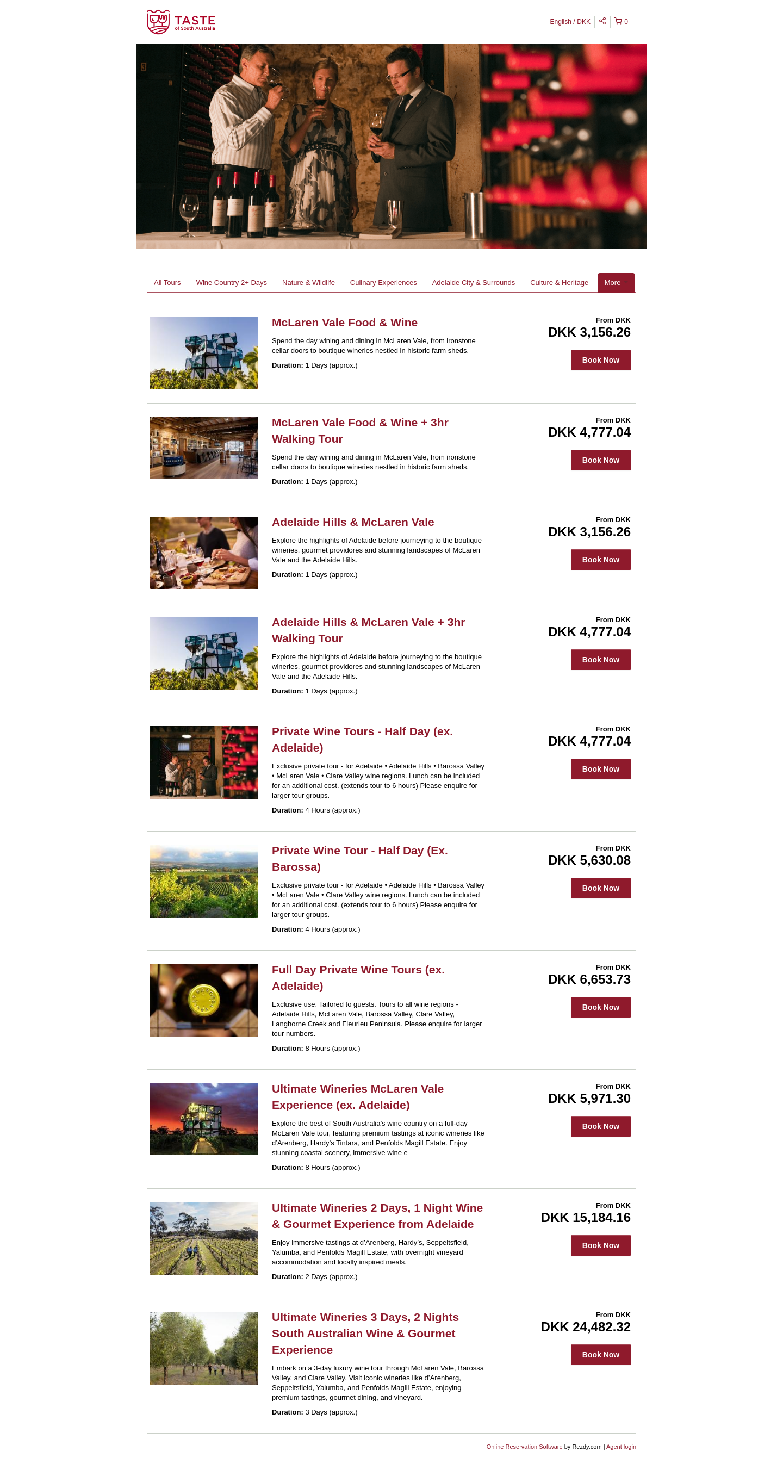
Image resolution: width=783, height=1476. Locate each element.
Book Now (600, 360)
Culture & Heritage (559, 282)
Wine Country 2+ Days (231, 282)
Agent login (621, 1446)
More (616, 282)
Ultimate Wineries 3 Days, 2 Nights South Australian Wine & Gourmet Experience (365, 1333)
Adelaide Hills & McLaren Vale (353, 522)
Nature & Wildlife (308, 282)
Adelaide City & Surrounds (473, 282)
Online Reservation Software (525, 1446)
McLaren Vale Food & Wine (345, 322)
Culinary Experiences (383, 282)
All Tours (167, 282)
